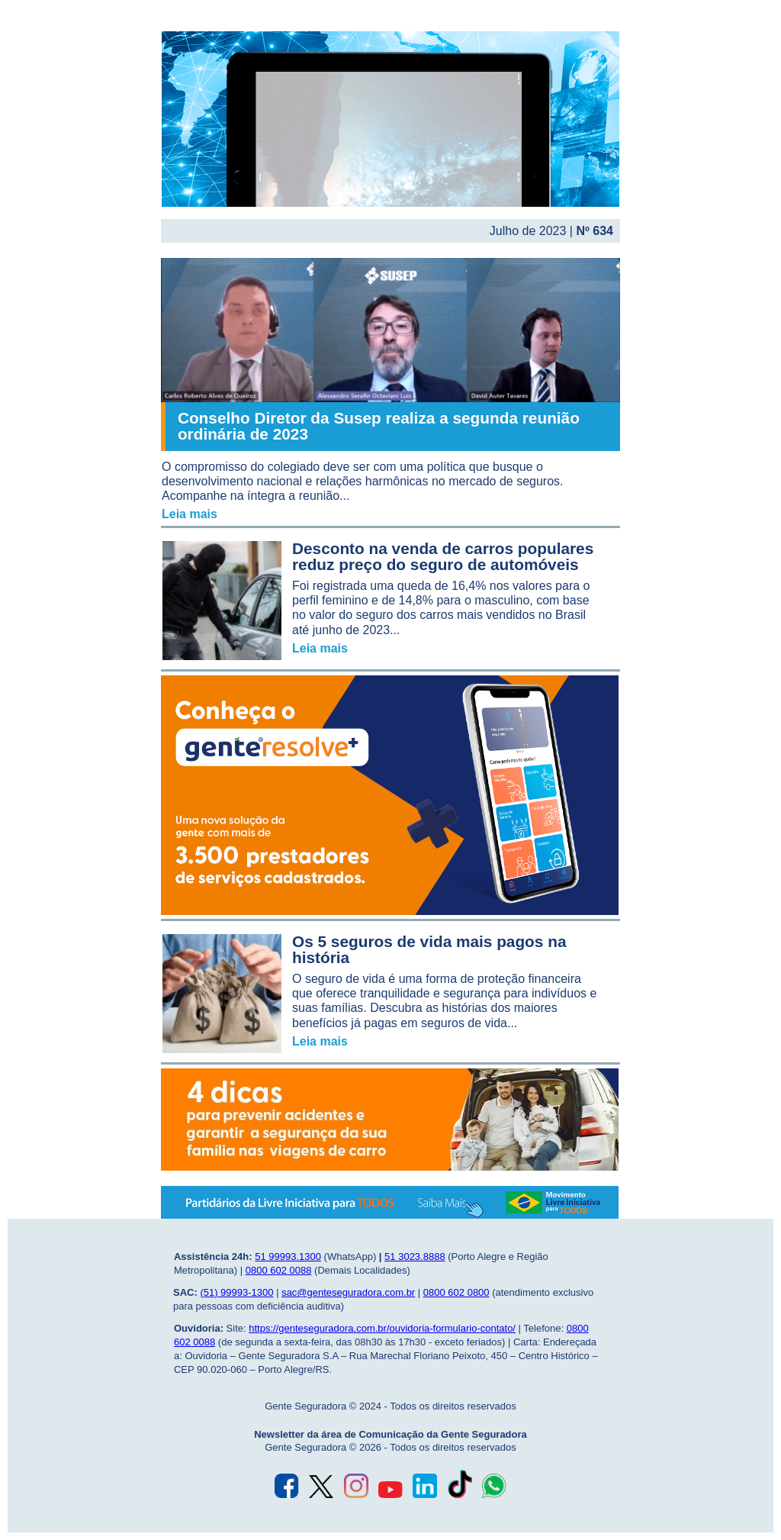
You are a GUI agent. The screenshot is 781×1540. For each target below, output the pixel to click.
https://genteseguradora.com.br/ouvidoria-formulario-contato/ (382, 1328)
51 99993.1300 (288, 1256)
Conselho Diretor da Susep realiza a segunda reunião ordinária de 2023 (379, 426)
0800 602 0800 (456, 1292)
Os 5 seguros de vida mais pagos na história (429, 949)
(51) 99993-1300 (236, 1292)
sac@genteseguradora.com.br (348, 1292)
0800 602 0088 (279, 1270)
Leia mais (189, 513)
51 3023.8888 (414, 1256)
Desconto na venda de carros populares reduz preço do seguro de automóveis (442, 556)
